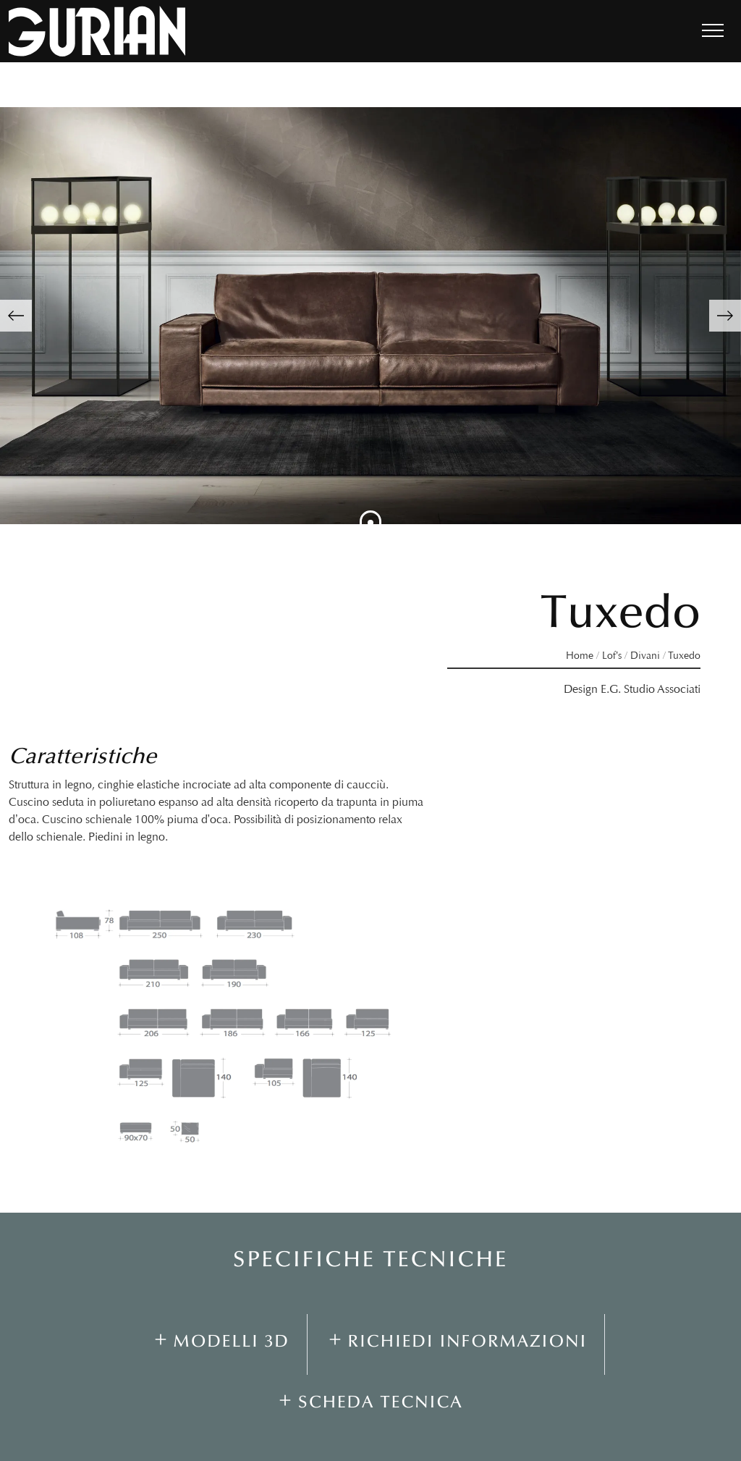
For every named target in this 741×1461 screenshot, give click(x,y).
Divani (645, 655)
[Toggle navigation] (712, 31)
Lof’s (612, 655)
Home (579, 655)
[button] (16, 316)
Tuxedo (684, 655)
